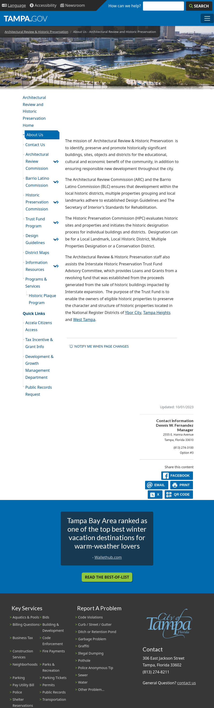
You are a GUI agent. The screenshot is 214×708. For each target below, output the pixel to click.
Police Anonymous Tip (95, 667)
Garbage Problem (92, 639)
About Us (35, 134)
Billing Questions (26, 624)
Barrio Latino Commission (37, 182)
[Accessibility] (43, 5)
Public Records (54, 692)
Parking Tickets (54, 677)
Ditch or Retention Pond (97, 631)
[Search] (199, 6)
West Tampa (84, 319)
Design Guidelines (35, 239)
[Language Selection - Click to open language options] (14, 5)
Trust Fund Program (35, 222)
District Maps (37, 252)
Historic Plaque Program (42, 299)
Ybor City (133, 312)
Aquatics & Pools (26, 617)
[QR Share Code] (179, 494)
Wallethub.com (108, 557)
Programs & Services (36, 282)
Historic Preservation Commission (37, 202)
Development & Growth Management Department (39, 367)
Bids (46, 617)
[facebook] (177, 475)
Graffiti (83, 646)
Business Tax (23, 637)
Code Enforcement (53, 640)
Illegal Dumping (90, 653)
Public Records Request (38, 391)
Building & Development (53, 627)
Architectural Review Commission (37, 161)
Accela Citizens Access (38, 326)
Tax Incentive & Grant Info (39, 343)
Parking (19, 677)
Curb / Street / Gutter (95, 624)
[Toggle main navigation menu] (207, 18)
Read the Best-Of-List (107, 577)
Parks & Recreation (51, 667)
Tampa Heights (156, 312)
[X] (155, 494)
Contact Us (35, 144)
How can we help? (125, 5)
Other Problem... (91, 689)
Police (17, 692)
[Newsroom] (72, 5)
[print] (181, 485)
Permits (49, 685)
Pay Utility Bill (23, 685)
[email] (156, 485)
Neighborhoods (25, 664)
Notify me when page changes (99, 346)
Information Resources (37, 266)
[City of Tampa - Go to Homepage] (25, 18)
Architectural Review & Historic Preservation (36, 32)
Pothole (84, 660)
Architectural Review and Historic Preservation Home (34, 111)
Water (83, 682)
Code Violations (90, 617)
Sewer (83, 675)
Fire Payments (54, 651)
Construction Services (23, 654)
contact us (186, 683)
